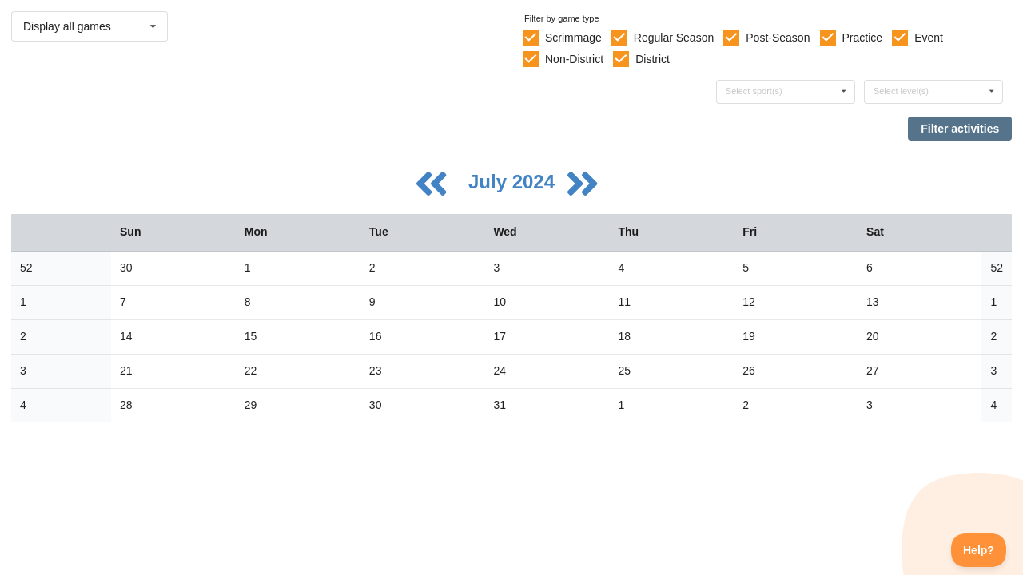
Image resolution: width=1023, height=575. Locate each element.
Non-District (574, 59)
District (652, 59)
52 (26, 267)
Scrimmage (573, 37)
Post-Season (778, 37)
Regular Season (674, 37)
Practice (862, 37)
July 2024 (514, 181)
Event (928, 37)
